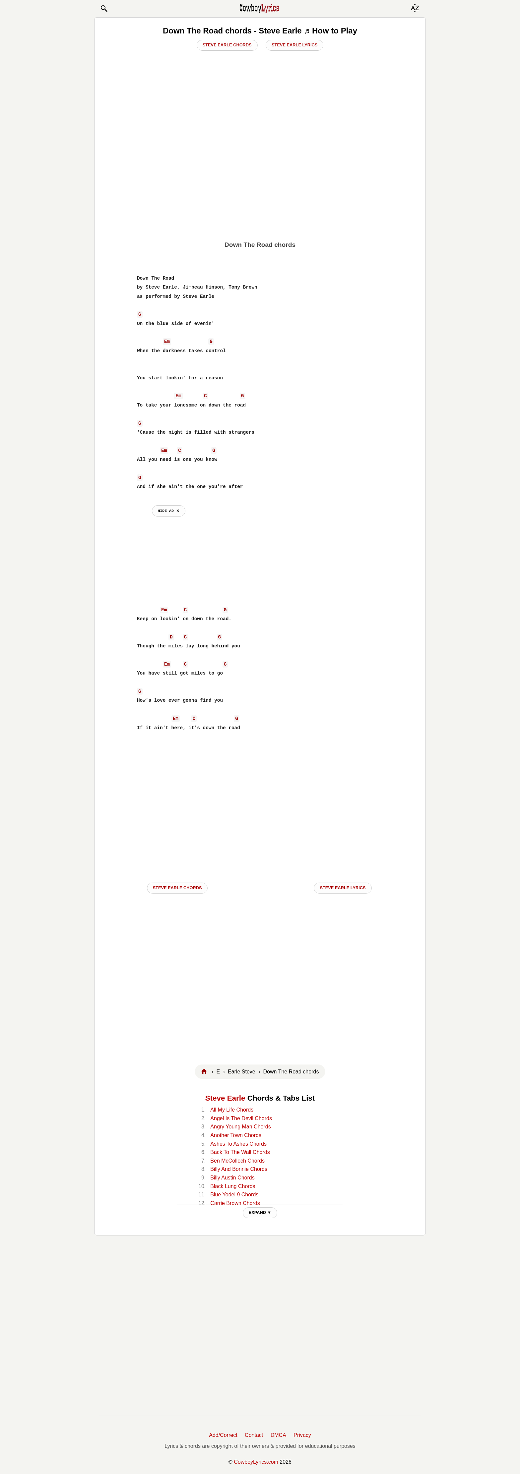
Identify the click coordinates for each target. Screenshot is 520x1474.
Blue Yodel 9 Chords (234, 1194)
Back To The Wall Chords (240, 1152)
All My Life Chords (231, 1110)
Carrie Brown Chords (235, 1203)
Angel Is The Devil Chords (241, 1118)
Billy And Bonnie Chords (238, 1169)
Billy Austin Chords (232, 1177)
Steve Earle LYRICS (342, 887)
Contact (254, 1435)
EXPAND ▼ (260, 1212)
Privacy (302, 1435)
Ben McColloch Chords (237, 1161)
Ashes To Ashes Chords (238, 1144)
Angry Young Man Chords (240, 1126)
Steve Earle (225, 1098)
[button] (104, 9)
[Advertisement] (260, 185)
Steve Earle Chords (227, 44)
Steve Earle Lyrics (294, 44)
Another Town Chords (235, 1135)
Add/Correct (223, 1435)
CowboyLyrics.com (256, 1462)
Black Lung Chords (232, 1186)
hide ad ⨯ (168, 511)
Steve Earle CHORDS (177, 887)
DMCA (278, 1435)
